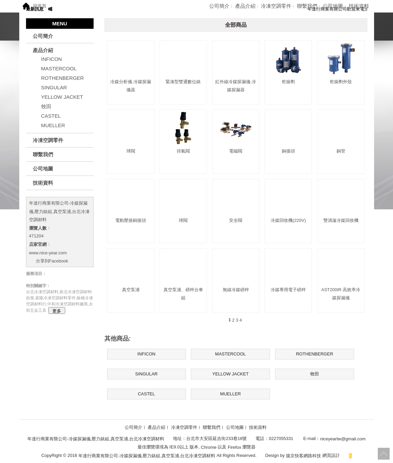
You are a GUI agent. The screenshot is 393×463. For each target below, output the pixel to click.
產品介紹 (245, 6)
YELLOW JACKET (62, 97)
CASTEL (51, 116)
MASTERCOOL (59, 68)
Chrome (209, 447)
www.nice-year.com (48, 252)
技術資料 (359, 6)
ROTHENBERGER (62, 78)
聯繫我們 (307, 6)
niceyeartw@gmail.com (343, 438)
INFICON (51, 59)
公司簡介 (219, 6)
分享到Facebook (52, 260)
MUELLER (53, 125)
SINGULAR (54, 87)
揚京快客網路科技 (303, 455)
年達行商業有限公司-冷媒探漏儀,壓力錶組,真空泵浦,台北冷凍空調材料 (59, 211)
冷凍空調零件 (276, 6)
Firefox (234, 447)
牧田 (46, 106)
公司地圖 (333, 6)
